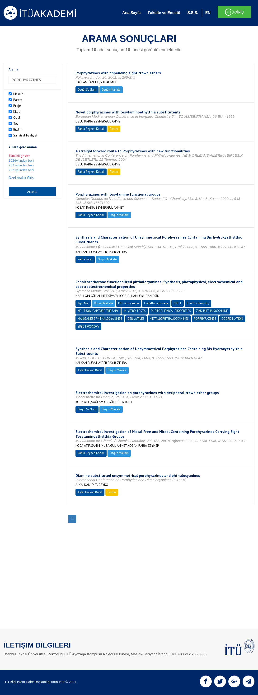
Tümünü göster (19, 156)
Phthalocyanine (128, 303)
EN (208, 13)
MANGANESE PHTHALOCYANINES (100, 319)
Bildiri (17, 129)
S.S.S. (192, 13)
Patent (17, 100)
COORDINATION (232, 319)
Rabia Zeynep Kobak (91, 129)
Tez (16, 123)
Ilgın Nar (83, 303)
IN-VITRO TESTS (135, 311)
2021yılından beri (21, 170)
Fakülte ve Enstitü (164, 13)
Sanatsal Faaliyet (25, 135)
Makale (18, 94)
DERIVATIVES (136, 319)
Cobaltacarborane (156, 303)
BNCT (178, 303)
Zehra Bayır (85, 259)
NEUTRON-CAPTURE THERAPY (98, 311)
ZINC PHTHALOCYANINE (212, 311)
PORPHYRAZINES (205, 319)
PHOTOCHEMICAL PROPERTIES (171, 311)
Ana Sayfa (131, 13)
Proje (17, 105)
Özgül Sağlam (87, 90)
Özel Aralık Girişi (21, 177)
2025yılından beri (21, 165)
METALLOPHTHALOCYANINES (169, 319)
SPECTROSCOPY (88, 326)
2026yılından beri (21, 160)
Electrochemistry (198, 303)
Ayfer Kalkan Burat (90, 370)
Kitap (16, 111)
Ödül (16, 117)
